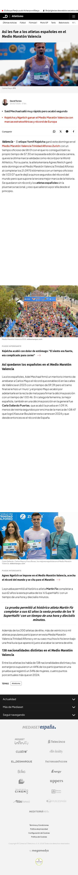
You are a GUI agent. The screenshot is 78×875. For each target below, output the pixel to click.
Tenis (53, 23)
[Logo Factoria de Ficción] (56, 761)
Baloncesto (64, 23)
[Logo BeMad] (22, 781)
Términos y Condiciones (39, 825)
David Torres (15, 101)
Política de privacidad (39, 829)
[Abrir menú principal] (73, 16)
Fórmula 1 (33, 23)
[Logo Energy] (56, 771)
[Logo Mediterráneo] (39, 811)
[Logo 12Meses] (56, 791)
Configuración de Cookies (39, 833)
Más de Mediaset (39, 707)
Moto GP (44, 23)
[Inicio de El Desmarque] (5, 16)
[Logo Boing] (21, 771)
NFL (74, 23)
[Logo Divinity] (56, 751)
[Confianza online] (39, 864)
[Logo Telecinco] (56, 741)
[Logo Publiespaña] (56, 801)
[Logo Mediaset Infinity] (21, 741)
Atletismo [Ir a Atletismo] (17, 16)
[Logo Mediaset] (39, 728)
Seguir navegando (39, 714)
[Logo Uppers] (56, 781)
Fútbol (23, 23)
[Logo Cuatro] (21, 751)
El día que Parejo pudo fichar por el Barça (21, 11)
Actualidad (39, 699)
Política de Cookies (39, 837)
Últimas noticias (10, 23)
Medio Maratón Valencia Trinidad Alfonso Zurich (31, 145)
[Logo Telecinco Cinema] (21, 791)
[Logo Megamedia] (40, 851)
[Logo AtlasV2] (21, 801)
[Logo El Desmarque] (21, 762)
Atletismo (16, 683)
